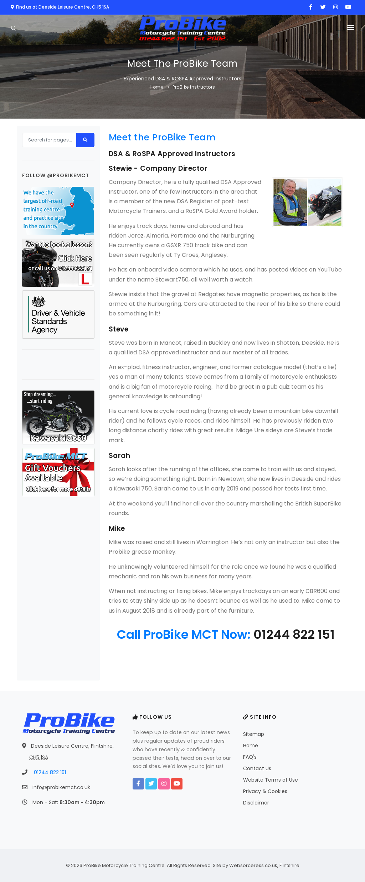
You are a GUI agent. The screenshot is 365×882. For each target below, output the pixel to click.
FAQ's (250, 757)
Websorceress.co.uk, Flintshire (264, 865)
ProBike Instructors (194, 87)
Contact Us (257, 768)
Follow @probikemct (55, 175)
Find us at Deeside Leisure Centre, (60, 7)
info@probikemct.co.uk (61, 787)
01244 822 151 (294, 634)
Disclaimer (256, 802)
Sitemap (253, 734)
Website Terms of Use (270, 779)
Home (156, 87)
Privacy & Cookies (265, 791)
